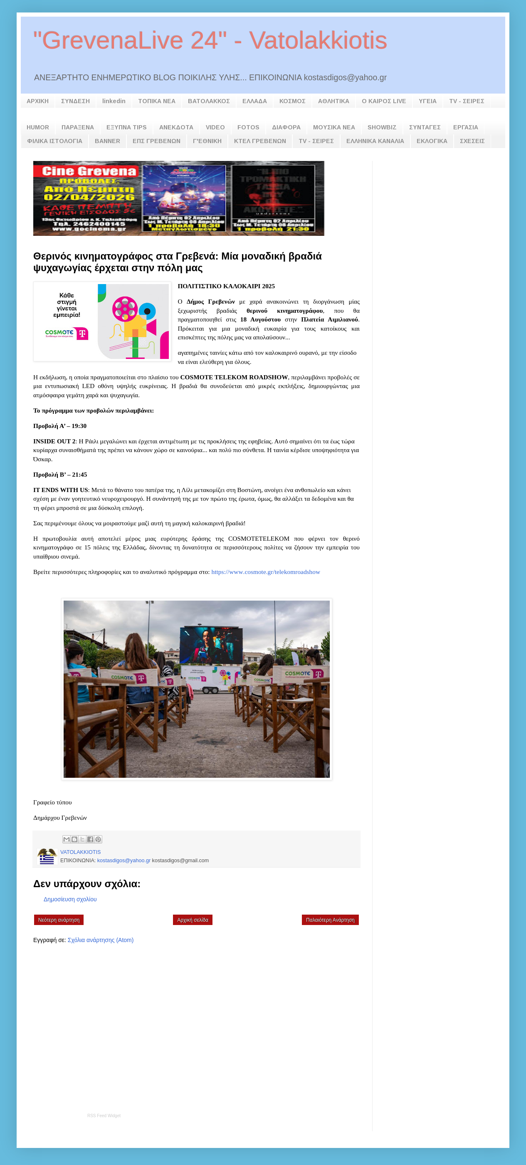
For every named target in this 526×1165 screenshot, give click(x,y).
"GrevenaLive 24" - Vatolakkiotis (210, 40)
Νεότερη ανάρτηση (58, 920)
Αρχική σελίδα (192, 920)
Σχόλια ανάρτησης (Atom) (101, 940)
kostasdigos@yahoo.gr (124, 860)
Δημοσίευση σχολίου (70, 899)
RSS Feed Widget (104, 1115)
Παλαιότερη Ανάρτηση (330, 920)
